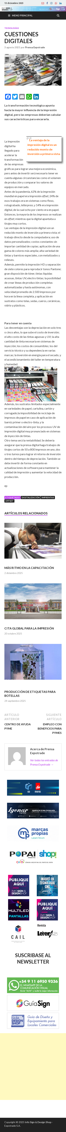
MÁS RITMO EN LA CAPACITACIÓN (29, 568)
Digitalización (31, 497)
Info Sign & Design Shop (38, 1122)
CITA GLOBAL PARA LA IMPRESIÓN (29, 628)
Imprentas (48, 497)
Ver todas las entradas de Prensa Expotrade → (44, 762)
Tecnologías (11, 28)
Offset (9, 500)
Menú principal (22, 15)
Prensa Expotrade (35, 47)
